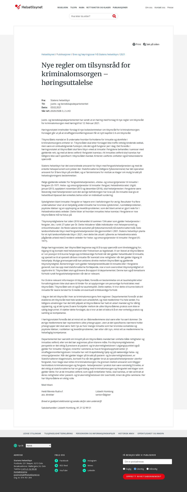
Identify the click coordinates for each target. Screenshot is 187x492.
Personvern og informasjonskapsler (95, 433)
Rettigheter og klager (98, 8)
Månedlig (151, 469)
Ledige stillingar (32, 433)
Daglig (127, 469)
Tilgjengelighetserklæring (58, 433)
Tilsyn (73, 8)
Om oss (148, 8)
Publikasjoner (120, 8)
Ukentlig (139, 469)
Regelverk (63, 8)
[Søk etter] (93, 16)
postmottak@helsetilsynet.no (27, 474)
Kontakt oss (160, 8)
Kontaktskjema (20, 472)
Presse (170, 8)
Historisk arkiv (126, 433)
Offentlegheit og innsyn (150, 433)
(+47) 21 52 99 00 (29, 469)
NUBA (81, 8)
